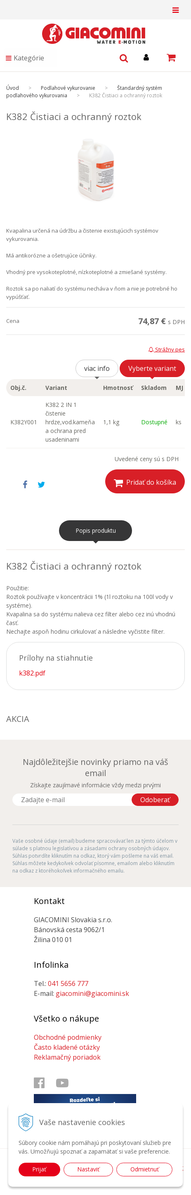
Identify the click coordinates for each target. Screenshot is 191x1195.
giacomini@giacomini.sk (92, 993)
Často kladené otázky (67, 1047)
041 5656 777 (68, 983)
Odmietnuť (144, 1169)
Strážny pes (167, 349)
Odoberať (155, 799)
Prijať (39, 1169)
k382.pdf (32, 673)
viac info (97, 368)
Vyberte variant (152, 368)
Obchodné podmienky (67, 1037)
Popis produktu (95, 530)
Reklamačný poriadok (67, 1057)
